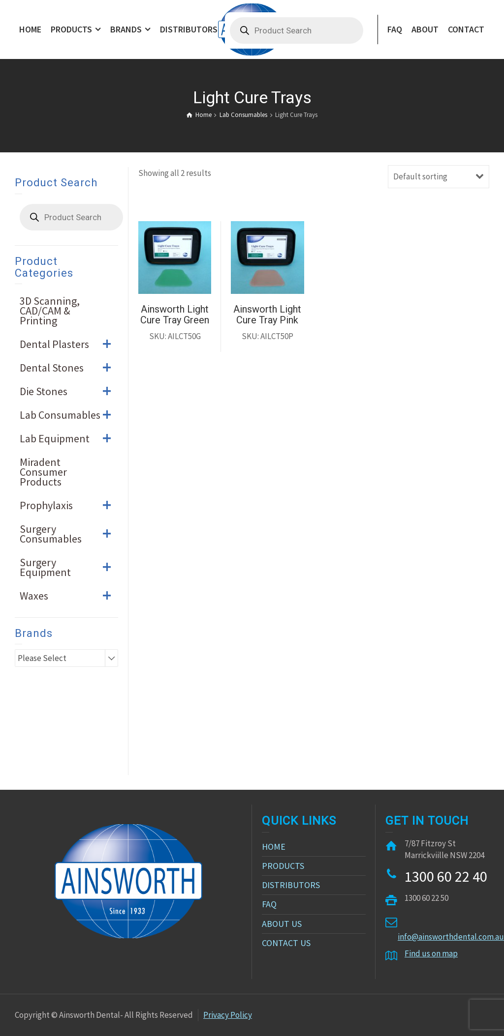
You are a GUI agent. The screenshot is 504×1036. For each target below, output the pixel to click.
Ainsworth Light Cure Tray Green (174, 314)
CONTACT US (286, 943)
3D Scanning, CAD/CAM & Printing (50, 310)
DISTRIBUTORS (291, 885)
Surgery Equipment (69, 567)
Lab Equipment (69, 438)
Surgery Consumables (69, 533)
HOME (273, 846)
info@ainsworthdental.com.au (451, 936)
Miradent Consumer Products (43, 472)
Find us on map (431, 953)
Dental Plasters (69, 344)
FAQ (269, 904)
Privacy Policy (227, 1014)
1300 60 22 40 (446, 876)
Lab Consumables (69, 415)
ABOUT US (282, 923)
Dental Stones (69, 367)
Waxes (69, 595)
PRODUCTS (283, 865)
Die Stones (69, 391)
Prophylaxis (69, 505)
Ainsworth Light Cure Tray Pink (267, 314)
